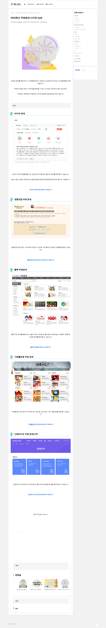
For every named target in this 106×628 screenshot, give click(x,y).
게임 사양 (77, 38)
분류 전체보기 (79, 12)
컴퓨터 (76, 17)
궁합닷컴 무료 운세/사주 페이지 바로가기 (40, 260)
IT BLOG (16, 4)
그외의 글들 (77, 58)
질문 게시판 (39, 4)
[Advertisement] (41, 514)
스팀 (76, 34)
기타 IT (77, 22)
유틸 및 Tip (77, 61)
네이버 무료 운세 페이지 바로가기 (40, 190)
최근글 (77, 70)
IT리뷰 (76, 15)
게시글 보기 (30, 4)
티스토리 (76, 56)
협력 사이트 (48, 4)
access (76, 48)
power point (78, 46)
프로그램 (77, 27)
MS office (76, 41)
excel (76, 43)
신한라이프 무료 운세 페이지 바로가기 (40, 494)
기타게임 (77, 36)
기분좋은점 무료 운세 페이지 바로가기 (40, 424)
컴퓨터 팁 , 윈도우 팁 (80, 29)
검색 (92, 4)
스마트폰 (77, 20)
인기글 (83, 70)
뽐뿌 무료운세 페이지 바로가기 (40, 347)
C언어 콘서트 (78, 53)
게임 (75, 32)
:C (75, 51)
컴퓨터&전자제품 (78, 25)
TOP (96, 624)
